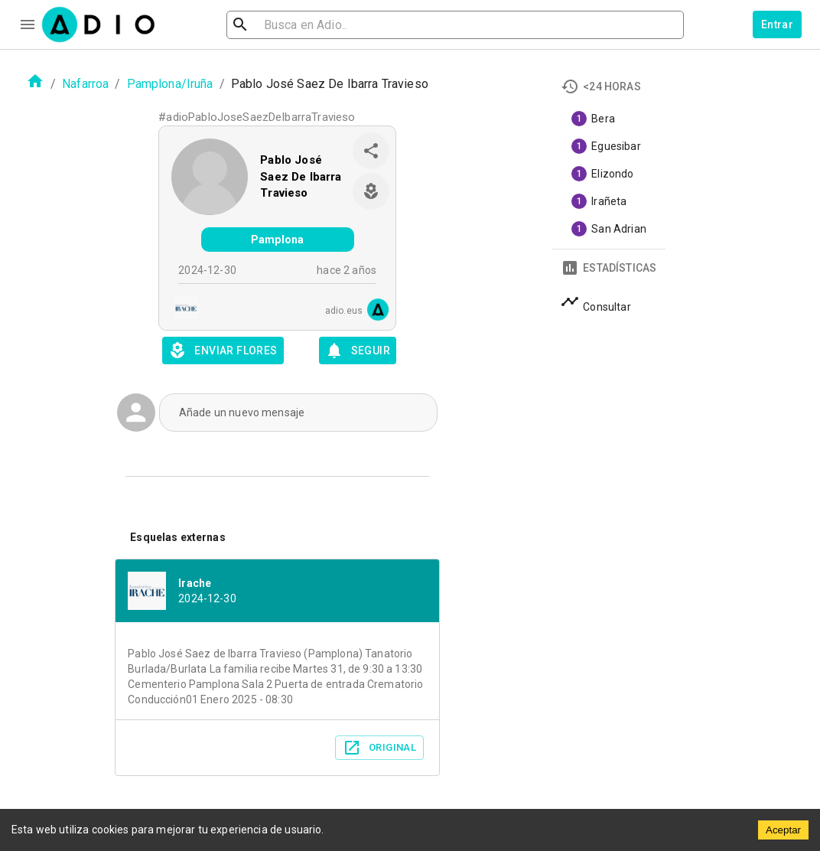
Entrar (777, 24)
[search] (290, 24)
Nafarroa (85, 84)
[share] (371, 150)
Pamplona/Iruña (170, 84)
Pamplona (277, 239)
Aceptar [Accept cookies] (783, 830)
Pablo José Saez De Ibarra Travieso (300, 176)
